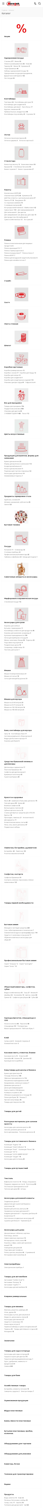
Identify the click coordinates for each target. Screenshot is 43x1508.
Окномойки (19, 779)
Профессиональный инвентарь (16, 498)
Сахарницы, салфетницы (14, 557)
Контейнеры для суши (24, 102)
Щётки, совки (31, 779)
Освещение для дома (13, 1021)
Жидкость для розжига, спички (16, 1090)
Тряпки (7, 782)
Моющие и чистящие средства (16, 735)
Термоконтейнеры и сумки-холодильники (20, 1100)
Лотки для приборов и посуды (15, 547)
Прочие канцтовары (12, 873)
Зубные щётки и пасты (13, 663)
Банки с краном (10, 169)
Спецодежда (10, 799)
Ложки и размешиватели (14, 64)
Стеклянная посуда (12, 523)
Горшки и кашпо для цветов (16, 1129)
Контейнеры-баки (19, 609)
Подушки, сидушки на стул (14, 957)
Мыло (7, 653)
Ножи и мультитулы (12, 1097)
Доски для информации (13, 861)
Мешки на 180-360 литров (14, 597)
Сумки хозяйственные (13, 219)
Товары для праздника (14, 406)
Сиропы (20, 1275)
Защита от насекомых (13, 1095)
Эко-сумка (28, 219)
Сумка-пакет (10, 210)
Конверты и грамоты (13, 865)
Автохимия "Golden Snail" (14, 1053)
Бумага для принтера (13, 846)
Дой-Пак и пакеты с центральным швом (19, 198)
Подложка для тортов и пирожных (17, 448)
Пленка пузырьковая (12, 253)
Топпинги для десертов (13, 1278)
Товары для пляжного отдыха (25, 1102)
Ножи (29, 64)
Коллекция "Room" (26, 922)
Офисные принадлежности (15, 851)
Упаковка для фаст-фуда (14, 382)
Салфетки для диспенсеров (14, 636)
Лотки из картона (26, 140)
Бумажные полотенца (13, 639)
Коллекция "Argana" (12, 918)
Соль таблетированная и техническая (19, 737)
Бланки (18, 831)
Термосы (8, 1102)
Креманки (25, 66)
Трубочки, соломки (12, 465)
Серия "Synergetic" (26, 759)
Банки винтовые (28, 164)
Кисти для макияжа (11, 905)
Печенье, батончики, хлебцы (16, 1273)
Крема (21, 656)
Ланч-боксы (27, 107)
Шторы (23, 962)
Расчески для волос (27, 905)
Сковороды (20, 493)
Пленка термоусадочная (14, 251)
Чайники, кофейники (12, 500)
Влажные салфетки (12, 658)
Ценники (27, 831)
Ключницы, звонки (11, 1009)
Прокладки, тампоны (13, 670)
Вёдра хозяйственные (13, 777)
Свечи (8, 470)
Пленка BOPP (9, 255)
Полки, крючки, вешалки (14, 1025)
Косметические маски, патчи (15, 675)
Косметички (9, 989)
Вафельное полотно (12, 955)
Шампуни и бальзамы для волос (24, 653)
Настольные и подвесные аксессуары (19, 991)
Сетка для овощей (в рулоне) (15, 577)
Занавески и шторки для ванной (16, 984)
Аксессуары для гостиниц (14, 932)
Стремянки (30, 1025)
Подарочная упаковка (14, 409)
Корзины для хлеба (11, 535)
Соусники (30, 114)
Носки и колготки (11, 797)
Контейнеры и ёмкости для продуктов (19, 540)
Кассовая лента (11, 829)
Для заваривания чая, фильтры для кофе (20, 215)
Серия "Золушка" (11, 759)
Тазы (26, 777)
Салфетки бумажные (12, 707)
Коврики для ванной (12, 986)
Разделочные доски (12, 555)
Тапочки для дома (11, 962)
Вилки (18, 61)
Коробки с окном (11, 373)
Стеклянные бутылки (22, 167)
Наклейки (8, 831)
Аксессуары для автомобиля (15, 1060)
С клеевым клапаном (13, 205)
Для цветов (22, 212)
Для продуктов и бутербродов (16, 217)
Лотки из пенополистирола (15, 138)
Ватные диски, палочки (13, 661)
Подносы (30, 550)
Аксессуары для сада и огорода (16, 1127)
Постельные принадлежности (16, 959)
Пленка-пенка (28, 253)
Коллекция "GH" (10, 925)
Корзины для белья (29, 986)
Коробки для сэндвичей (13, 378)
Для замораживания (26, 210)
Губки (34, 782)
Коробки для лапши (12, 375)
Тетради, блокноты (12, 849)
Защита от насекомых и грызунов (17, 742)
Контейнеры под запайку (14, 114)
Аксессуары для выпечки (14, 451)
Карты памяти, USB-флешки (14, 863)
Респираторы (23, 799)
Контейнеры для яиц (12, 107)
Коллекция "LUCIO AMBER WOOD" (16, 927)
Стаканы (8, 61)
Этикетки (23, 829)
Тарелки (8, 66)
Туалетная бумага (11, 641)
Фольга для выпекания (13, 446)
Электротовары (27, 1164)
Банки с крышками (26, 169)
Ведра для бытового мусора (15, 614)
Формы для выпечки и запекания (18, 441)
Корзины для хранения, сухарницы (17, 543)
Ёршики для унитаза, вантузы (16, 982)
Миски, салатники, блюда (14, 550)
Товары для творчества (14, 875)
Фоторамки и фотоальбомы (15, 1028)
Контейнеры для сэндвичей (15, 104)
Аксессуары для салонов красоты (17, 900)
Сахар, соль (9, 1275)
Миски (17, 66)
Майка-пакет (30, 207)
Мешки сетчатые (11, 574)
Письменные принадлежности (16, 853)
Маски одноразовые (12, 801)
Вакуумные (20, 200)
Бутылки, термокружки (13, 538)
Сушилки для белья (11, 994)
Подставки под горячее (13, 552)
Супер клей (9, 814)
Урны (7, 609)
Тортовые (9, 102)
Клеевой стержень (22, 814)
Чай (26, 1278)
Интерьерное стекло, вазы (15, 1013)
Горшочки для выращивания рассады (18, 1132)
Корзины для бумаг (11, 616)
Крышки (8, 167)
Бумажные (27, 195)
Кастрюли (8, 493)
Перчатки (24, 797)
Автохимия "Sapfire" (12, 1058)
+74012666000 (10, 1504)
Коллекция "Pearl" (10, 922)
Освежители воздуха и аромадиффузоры (20, 740)
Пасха (25, 413)
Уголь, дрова (10, 1085)
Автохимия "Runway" (12, 1055)
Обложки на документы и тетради (17, 868)
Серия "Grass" (10, 762)
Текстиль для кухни (11, 559)
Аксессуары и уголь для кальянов (17, 1088)
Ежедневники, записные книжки (16, 856)
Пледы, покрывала (29, 955)
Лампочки (21, 692)
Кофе (21, 1271)
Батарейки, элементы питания (16, 1162)
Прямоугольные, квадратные (16, 112)
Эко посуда (9, 78)
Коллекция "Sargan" (12, 930)
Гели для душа (10, 656)
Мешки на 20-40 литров (13, 589)
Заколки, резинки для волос (15, 903)
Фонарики (9, 1104)
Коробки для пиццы (28, 373)
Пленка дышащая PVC (12, 248)
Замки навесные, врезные (15, 1011)
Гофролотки (30, 382)
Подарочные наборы (12, 680)
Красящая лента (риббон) (13, 834)
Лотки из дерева (11, 140)
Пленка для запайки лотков (15, 260)
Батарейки (9, 692)
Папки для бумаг (11, 870)
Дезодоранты (10, 673)
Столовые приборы (12, 495)
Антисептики (28, 670)
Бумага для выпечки (12, 439)
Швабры (8, 779)
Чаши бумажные (11, 68)
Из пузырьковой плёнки (13, 207)
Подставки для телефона (13, 1023)
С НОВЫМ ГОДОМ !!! (12, 413)
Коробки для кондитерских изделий (18, 380)
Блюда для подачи (30, 500)
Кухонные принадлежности (15, 545)
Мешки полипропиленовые (15, 572)
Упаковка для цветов (13, 411)
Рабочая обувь (28, 801)
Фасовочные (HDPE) (12, 193)
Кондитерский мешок (12, 443)
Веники (34, 777)
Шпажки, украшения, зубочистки (17, 468)
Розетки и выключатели (14, 695)
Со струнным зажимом (13, 203)
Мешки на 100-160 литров (14, 594)
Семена (8, 1139)
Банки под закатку (12, 164)
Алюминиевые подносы (13, 453)
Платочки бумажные (12, 634)
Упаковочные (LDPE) (12, 195)
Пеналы (22, 870)
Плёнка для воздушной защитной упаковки (20, 258)
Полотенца (31, 957)
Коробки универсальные (14, 370)
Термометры (26, 994)
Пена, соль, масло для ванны (15, 677)
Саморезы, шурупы (11, 1164)
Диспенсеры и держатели (14, 631)
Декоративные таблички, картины (17, 1006)
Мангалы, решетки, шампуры (16, 1083)
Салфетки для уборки (21, 782)
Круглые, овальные (12, 109)
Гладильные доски (11, 974)
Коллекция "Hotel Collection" (15, 920)
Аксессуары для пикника (14, 1092)
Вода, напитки (10, 1271)
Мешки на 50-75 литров (13, 592)
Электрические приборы (14, 1040)
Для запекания (10, 212)
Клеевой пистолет (11, 816)
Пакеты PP (9, 200)
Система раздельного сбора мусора (18, 612)
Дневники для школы (12, 858)
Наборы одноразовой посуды (16, 71)
